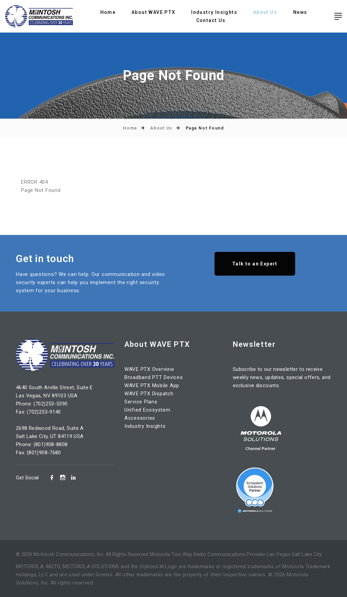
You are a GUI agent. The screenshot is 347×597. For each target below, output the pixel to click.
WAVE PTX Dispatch (149, 394)
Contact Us (211, 20)
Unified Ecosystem (147, 410)
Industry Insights (214, 12)
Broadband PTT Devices (153, 377)
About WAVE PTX (153, 12)
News (300, 12)
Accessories (139, 418)
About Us (265, 12)
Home (108, 12)
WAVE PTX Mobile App (151, 385)
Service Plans (141, 402)
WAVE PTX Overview (149, 369)
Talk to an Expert (255, 263)
